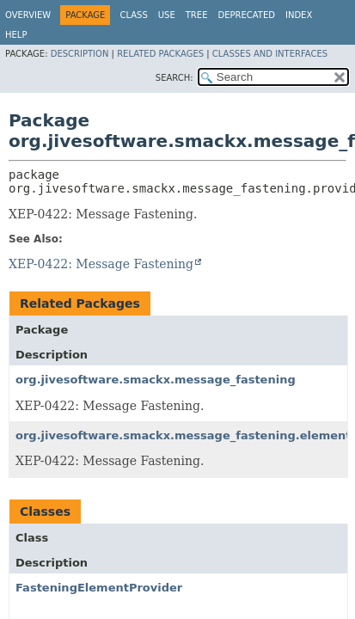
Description (80, 53)
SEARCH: (174, 78)
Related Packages (160, 53)
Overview (28, 15)
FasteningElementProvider (98, 587)
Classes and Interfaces (269, 53)
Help (16, 35)
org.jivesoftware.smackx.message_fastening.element (183, 435)
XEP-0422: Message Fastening (101, 264)
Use (166, 15)
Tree (197, 15)
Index (298, 15)
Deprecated (246, 15)
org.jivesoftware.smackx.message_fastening (155, 379)
